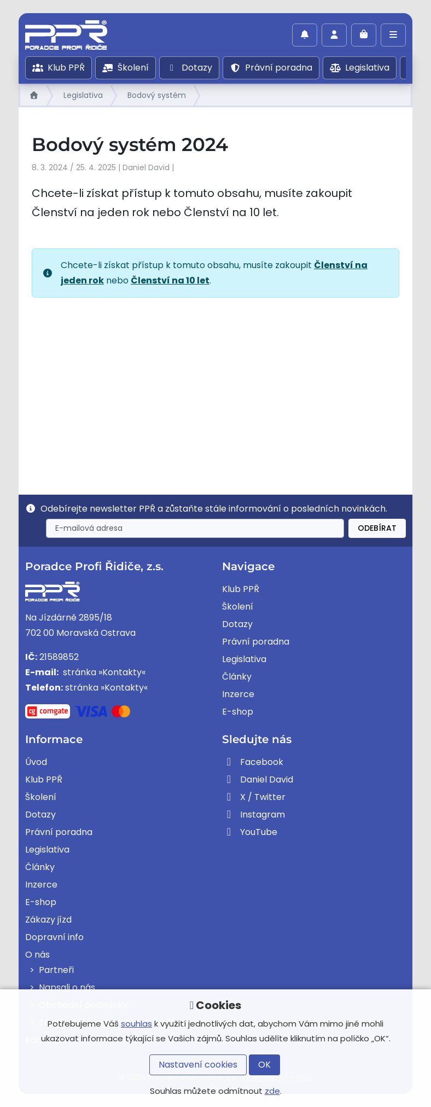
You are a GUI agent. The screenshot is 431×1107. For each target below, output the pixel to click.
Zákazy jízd (48, 919)
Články (237, 676)
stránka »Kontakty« (103, 672)
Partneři (56, 970)
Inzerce (238, 694)
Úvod (36, 762)
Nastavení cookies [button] (198, 1064)
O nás (37, 954)
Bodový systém (156, 95)
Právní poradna (271, 67)
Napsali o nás (67, 987)
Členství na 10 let (170, 280)
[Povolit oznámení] (304, 35)
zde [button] (272, 1091)
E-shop (237, 711)
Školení (125, 67)
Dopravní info (54, 937)
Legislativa (359, 67)
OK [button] (264, 1064)
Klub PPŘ (58, 67)
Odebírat (377, 528)
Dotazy (189, 67)
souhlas (136, 1023)
